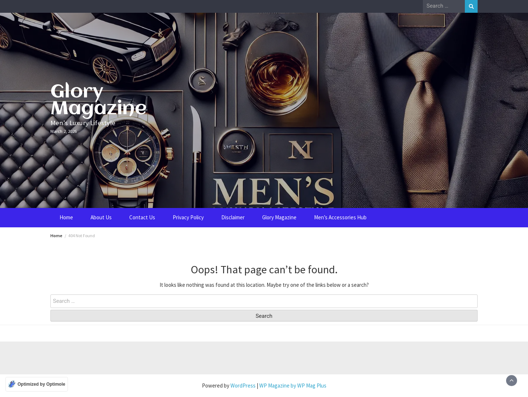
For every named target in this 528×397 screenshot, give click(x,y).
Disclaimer (233, 217)
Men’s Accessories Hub (340, 217)
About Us (101, 217)
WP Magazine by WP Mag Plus (292, 385)
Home (66, 217)
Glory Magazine (98, 100)
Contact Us (142, 217)
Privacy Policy (188, 217)
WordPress (243, 385)
